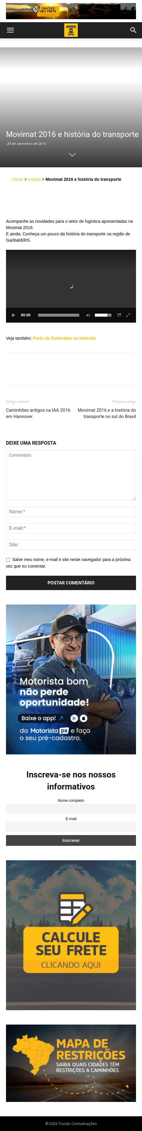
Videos (34, 179)
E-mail (71, 819)
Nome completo (71, 800)
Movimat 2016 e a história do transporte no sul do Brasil (107, 413)
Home (17, 179)
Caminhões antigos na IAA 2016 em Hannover (38, 413)
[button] (10, 30)
